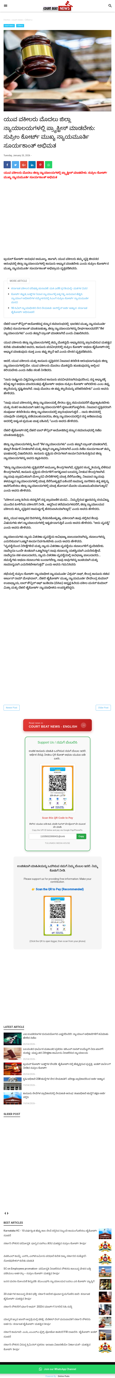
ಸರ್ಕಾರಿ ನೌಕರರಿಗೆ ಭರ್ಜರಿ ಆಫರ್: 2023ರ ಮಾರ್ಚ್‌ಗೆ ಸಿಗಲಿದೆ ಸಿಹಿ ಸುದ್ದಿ (38, 1312)
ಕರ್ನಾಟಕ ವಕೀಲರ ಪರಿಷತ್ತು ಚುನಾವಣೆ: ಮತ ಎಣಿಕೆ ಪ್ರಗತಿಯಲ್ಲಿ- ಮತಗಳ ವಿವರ (49, 293)
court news (9, 26)
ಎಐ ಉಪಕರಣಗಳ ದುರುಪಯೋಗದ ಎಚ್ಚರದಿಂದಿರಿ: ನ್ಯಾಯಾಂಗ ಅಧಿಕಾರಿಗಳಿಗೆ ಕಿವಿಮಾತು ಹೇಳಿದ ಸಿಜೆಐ (65, 1041)
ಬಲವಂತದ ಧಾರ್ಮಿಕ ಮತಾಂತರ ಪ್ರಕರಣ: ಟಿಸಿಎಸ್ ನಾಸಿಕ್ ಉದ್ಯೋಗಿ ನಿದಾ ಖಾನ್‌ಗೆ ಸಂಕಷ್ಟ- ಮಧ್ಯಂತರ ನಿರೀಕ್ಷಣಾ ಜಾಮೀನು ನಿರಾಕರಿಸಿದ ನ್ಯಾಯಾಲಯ (63, 1056)
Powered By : (57, 1376)
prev (5, 1218)
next (7, 1218)
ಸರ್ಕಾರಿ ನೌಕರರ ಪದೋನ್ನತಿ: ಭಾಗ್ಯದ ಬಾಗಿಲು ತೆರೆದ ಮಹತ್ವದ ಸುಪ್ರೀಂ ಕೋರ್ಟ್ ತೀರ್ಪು (45, 1248)
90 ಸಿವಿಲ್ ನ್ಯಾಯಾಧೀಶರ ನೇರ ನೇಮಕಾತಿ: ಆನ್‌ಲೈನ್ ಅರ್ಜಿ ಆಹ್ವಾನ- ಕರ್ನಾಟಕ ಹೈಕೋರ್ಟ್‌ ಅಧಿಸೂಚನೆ (49, 315)
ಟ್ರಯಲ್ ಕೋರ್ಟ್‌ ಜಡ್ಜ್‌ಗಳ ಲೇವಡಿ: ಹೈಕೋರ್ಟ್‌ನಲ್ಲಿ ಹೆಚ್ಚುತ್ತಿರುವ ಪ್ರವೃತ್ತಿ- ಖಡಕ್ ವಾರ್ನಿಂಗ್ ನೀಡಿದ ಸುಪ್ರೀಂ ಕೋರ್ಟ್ (67, 1071)
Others (20, 26)
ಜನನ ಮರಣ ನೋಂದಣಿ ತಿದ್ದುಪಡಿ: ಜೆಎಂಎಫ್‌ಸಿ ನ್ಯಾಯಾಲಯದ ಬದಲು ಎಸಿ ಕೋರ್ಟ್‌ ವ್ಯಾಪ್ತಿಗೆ (49, 1286)
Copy (81, 841)
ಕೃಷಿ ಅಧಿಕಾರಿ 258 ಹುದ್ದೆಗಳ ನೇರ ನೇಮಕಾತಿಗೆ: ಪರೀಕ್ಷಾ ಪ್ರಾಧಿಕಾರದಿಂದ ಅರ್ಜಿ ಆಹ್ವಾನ (64, 1084)
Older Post (103, 713)
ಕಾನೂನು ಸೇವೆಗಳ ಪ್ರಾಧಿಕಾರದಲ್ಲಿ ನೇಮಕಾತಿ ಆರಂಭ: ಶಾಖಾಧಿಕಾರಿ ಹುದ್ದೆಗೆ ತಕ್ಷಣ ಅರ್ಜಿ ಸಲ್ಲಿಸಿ (64, 1100)
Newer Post (11, 713)
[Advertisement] (57, 992)
